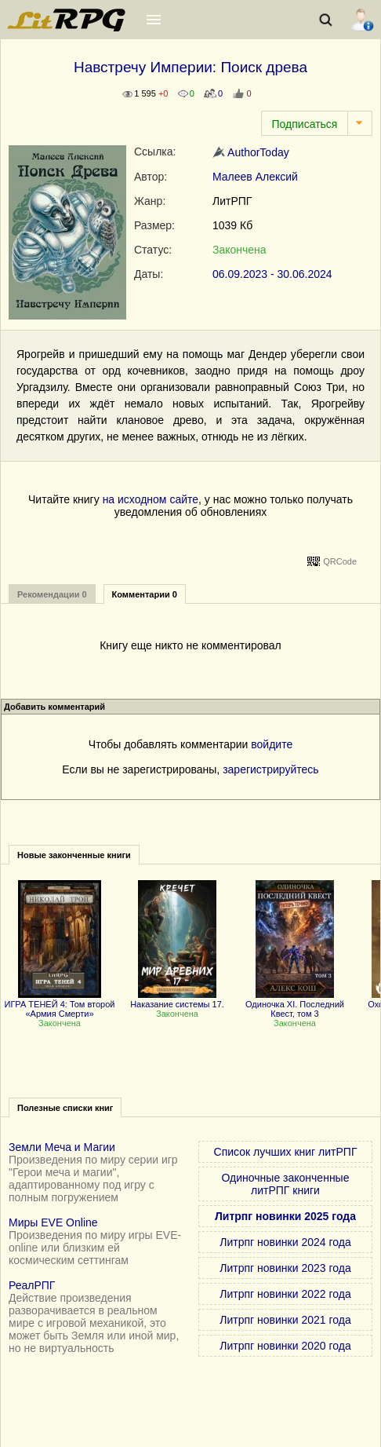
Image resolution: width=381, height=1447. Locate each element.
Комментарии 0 (144, 594)
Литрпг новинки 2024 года (285, 1242)
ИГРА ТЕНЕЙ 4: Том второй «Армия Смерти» (60, 1004)
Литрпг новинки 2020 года (285, 1345)
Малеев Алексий (255, 176)
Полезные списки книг (65, 1108)
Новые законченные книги (74, 855)
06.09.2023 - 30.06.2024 (272, 274)
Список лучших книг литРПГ (285, 1152)
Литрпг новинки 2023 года (285, 1268)
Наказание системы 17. (177, 999)
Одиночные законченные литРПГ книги (286, 1184)
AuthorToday (250, 152)
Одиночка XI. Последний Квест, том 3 (294, 1004)
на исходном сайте (150, 499)
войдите (271, 744)
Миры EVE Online (53, 1222)
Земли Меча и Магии (62, 1147)
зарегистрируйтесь (271, 769)
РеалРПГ (32, 1285)
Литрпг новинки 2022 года (285, 1294)
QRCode (340, 561)
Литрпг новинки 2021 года (285, 1320)
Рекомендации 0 (52, 594)
